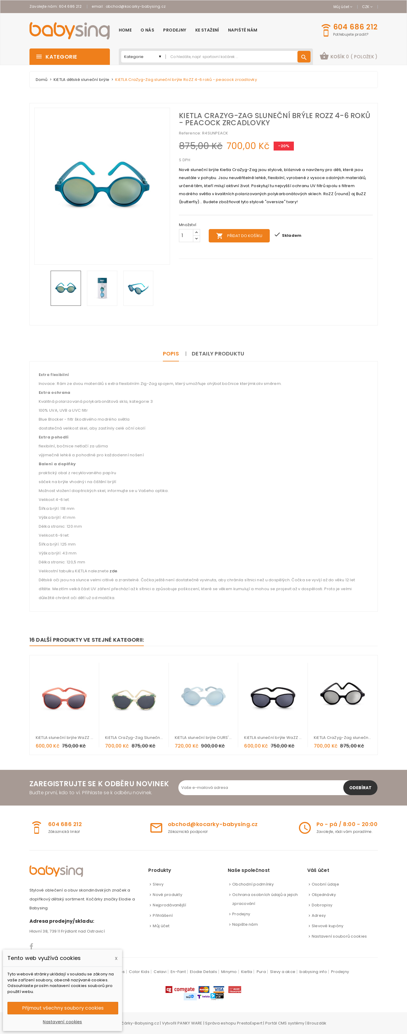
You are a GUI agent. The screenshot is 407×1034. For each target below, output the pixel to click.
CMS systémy (291, 1023)
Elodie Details (203, 972)
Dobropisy (322, 905)
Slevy (158, 884)
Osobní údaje (325, 884)
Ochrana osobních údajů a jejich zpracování (265, 899)
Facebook (31, 946)
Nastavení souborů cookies (339, 936)
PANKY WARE (189, 1023)
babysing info (313, 972)
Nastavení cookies (62, 1022)
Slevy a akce (282, 972)
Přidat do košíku (239, 235)
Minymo (229, 972)
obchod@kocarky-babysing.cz (136, 6)
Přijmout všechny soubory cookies (63, 1008)
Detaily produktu (218, 353)
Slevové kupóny (328, 926)
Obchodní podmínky (253, 884)
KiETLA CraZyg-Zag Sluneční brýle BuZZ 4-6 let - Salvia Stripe (134, 737)
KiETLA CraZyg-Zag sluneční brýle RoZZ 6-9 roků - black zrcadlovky (343, 737)
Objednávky (324, 894)
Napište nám (245, 924)
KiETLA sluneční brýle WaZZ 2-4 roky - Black (273, 737)
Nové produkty (167, 894)
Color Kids (139, 972)
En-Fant (178, 972)
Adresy (319, 915)
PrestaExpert (249, 1023)
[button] (348, 56)
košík (348, 56)
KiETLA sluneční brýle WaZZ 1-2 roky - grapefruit (64, 737)
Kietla (246, 972)
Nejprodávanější (169, 905)
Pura (261, 972)
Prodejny (241, 914)
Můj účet (161, 926)
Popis (171, 353)
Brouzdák (316, 1023)
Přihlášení (163, 915)
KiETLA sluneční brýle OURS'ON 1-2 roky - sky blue (204, 737)
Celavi (160, 972)
